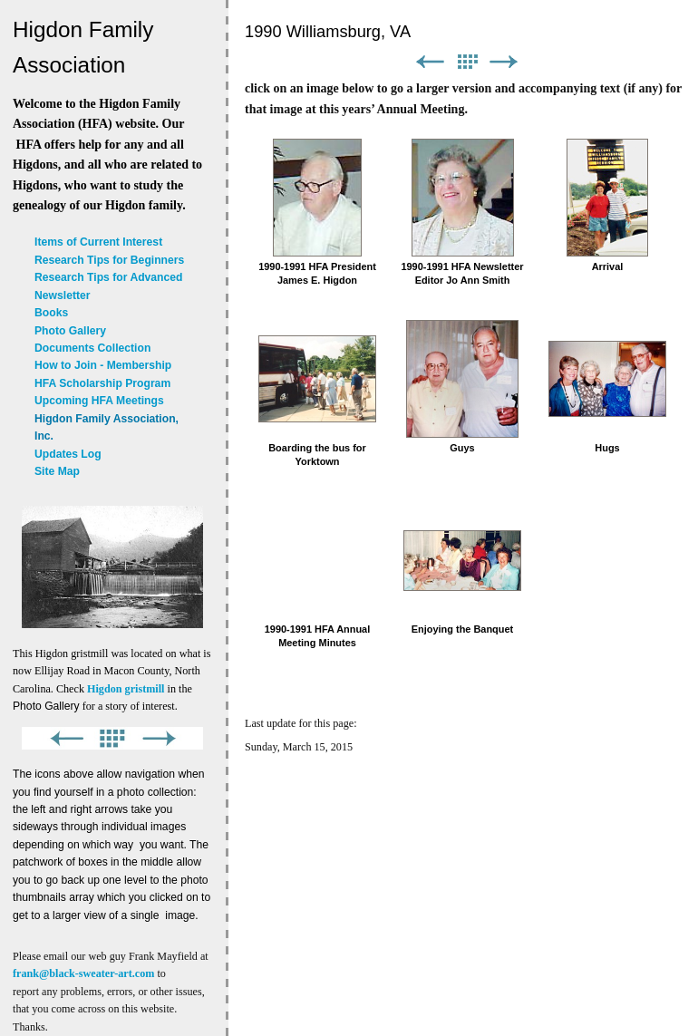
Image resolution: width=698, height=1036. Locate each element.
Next (504, 62)
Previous (429, 62)
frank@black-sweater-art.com (83, 973)
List (466, 62)
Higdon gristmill (125, 689)
